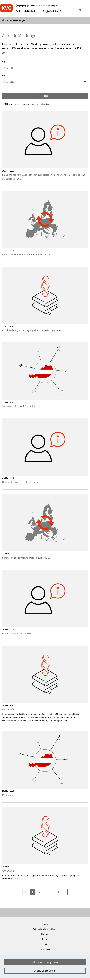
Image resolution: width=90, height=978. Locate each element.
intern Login (45, 949)
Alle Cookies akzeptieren (45, 962)
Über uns (45, 939)
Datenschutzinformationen (45, 929)
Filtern (45, 96)
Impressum (45, 924)
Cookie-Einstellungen (45, 970)
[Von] (42, 68)
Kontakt (45, 934)
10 (58, 892)
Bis (3, 76)
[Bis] (42, 82)
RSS (45, 944)
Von (4, 62)
